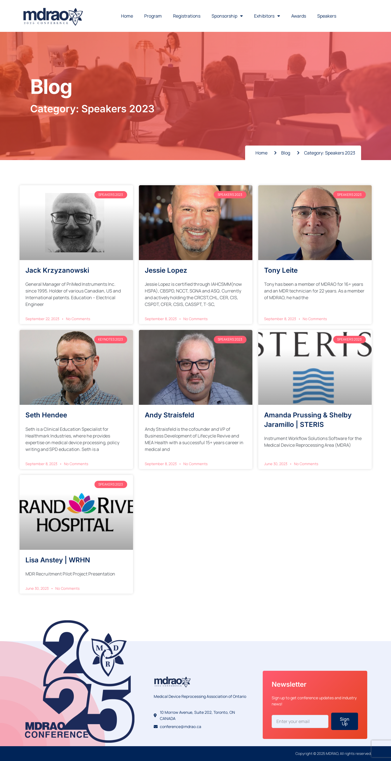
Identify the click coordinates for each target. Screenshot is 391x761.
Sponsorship (227, 16)
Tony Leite (281, 270)
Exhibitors (267, 16)
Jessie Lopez (166, 270)
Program (153, 16)
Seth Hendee (46, 415)
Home (127, 16)
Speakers (326, 16)
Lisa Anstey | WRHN (57, 560)
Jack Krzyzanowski (57, 270)
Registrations (186, 16)
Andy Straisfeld (169, 415)
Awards (298, 16)
